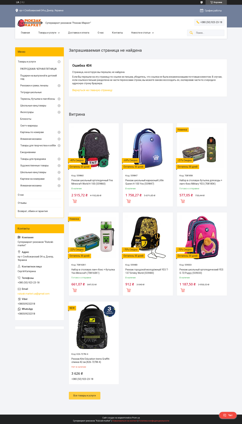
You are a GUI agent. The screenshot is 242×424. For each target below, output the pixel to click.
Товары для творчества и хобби (38, 145)
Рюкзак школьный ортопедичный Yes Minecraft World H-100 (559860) (92, 182)
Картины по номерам (32, 132)
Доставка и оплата (78, 32)
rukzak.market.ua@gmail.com (34, 293)
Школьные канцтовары (33, 105)
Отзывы (22, 203)
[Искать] (191, 33)
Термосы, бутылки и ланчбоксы (37, 98)
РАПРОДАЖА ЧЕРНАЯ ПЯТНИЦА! (38, 69)
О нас (101, 32)
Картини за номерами (32, 178)
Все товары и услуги (84, 395)
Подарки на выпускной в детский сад (38, 77)
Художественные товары (34, 165)
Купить (74, 201)
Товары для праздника (33, 159)
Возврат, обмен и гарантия (33, 211)
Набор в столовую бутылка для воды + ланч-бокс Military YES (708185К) (200, 182)
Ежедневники (28, 152)
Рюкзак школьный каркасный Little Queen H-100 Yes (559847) (144, 182)
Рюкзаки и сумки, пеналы (34, 85)
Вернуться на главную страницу (92, 90)
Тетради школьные (31, 92)
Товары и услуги (47, 32)
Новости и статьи (140, 32)
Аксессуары (27, 112)
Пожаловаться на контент (124, 421)
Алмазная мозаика (31, 139)
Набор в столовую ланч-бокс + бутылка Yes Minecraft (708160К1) (93, 271)
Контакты (117, 32)
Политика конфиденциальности (154, 421)
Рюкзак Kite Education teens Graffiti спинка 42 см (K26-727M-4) (90, 360)
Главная (25, 32)
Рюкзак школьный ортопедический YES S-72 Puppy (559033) (201, 271)
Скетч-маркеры (29, 125)
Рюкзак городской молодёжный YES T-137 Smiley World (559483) (146, 271)
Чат (228, 415)
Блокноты (25, 119)
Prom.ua (136, 418)
